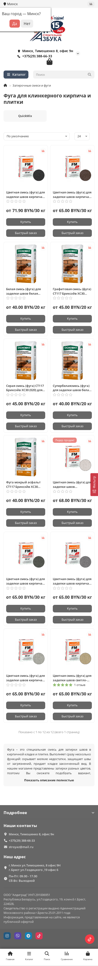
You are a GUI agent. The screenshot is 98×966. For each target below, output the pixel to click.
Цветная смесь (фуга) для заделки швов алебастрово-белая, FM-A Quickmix (72, 484)
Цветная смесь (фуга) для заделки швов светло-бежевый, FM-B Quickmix (72, 677)
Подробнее (49, 812)
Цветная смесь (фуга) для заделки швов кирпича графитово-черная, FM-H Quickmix (25, 194)
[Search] (64, 75)
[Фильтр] (94, 484)
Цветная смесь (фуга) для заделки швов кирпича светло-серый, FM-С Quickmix (25, 677)
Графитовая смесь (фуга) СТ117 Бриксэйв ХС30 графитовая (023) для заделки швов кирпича (72, 291)
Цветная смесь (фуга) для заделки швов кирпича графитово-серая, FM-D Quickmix (72, 581)
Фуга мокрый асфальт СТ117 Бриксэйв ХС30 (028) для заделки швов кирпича (24, 484)
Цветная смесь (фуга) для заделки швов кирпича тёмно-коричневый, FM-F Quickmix (72, 194)
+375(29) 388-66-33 (34, 56)
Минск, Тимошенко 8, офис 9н (44, 51)
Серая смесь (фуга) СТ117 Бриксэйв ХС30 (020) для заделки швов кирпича (25, 388)
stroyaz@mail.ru (21, 847)
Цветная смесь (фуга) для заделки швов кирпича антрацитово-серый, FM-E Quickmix (25, 581)
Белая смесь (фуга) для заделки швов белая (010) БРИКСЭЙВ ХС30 (23, 291)
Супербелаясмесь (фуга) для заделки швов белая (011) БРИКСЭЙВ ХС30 (72, 388)
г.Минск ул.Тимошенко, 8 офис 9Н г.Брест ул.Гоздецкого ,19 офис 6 (35, 867)
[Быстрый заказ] (25, 233)
